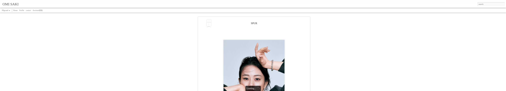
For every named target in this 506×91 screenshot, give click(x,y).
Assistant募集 (38, 10)
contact (28, 10)
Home (15, 10)
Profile (21, 10)
